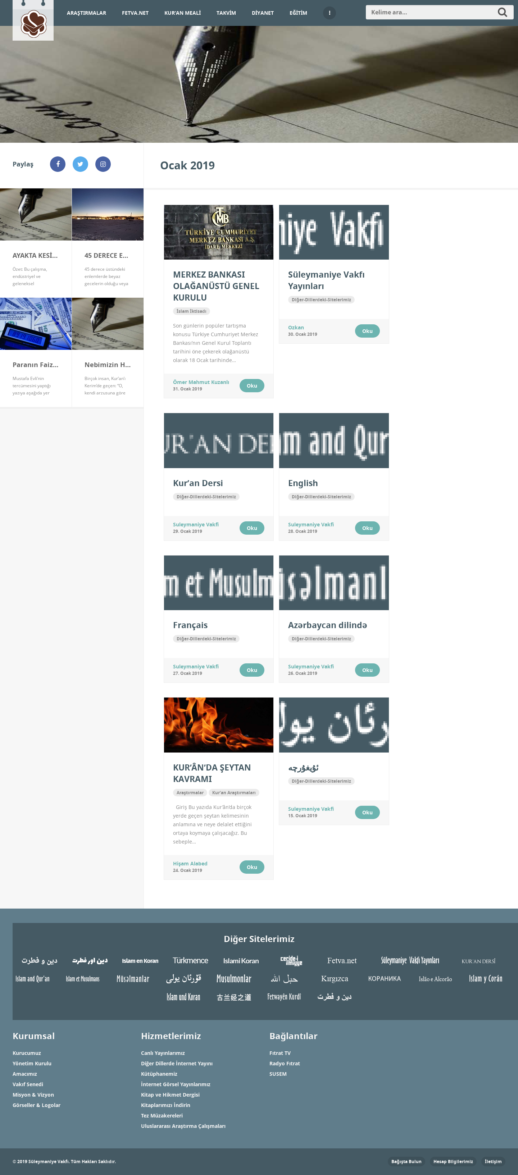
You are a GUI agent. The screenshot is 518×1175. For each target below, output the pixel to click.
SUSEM (278, 1073)
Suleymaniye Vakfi (196, 524)
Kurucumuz (27, 1053)
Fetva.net (135, 12)
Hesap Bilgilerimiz (453, 1161)
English (303, 483)
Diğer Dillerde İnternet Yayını (177, 1063)
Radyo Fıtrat (284, 1063)
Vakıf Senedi (28, 1084)
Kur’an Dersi (198, 483)
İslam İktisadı (191, 311)
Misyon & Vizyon (33, 1094)
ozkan (296, 327)
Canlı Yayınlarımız (163, 1053)
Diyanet (263, 12)
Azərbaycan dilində (327, 625)
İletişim (493, 1161)
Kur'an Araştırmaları (234, 793)
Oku (252, 385)
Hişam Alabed (190, 863)
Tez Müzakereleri (162, 1115)
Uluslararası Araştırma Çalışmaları (183, 1126)
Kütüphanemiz (159, 1073)
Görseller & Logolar (36, 1105)
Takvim (226, 12)
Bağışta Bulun (406, 1161)
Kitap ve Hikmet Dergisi (170, 1094)
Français (190, 625)
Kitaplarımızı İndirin (165, 1105)
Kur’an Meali (182, 12)
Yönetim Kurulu (32, 1063)
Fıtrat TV (280, 1053)
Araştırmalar (86, 12)
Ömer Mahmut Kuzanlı (201, 382)
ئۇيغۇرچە (303, 767)
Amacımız (25, 1073)
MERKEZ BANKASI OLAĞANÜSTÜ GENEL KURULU (216, 286)
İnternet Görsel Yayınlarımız (175, 1084)
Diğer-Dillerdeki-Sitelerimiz (321, 300)
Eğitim (298, 12)
